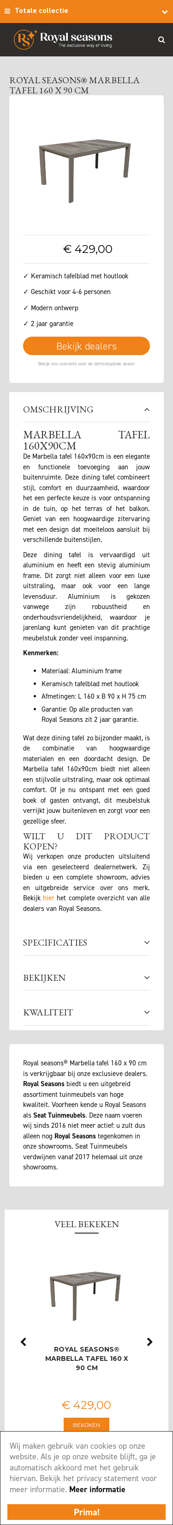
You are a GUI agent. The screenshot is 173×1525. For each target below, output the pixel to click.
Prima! (87, 1512)
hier (48, 898)
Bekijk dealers (86, 346)
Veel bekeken (86, 1224)
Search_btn (161, 39)
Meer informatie (97, 1489)
